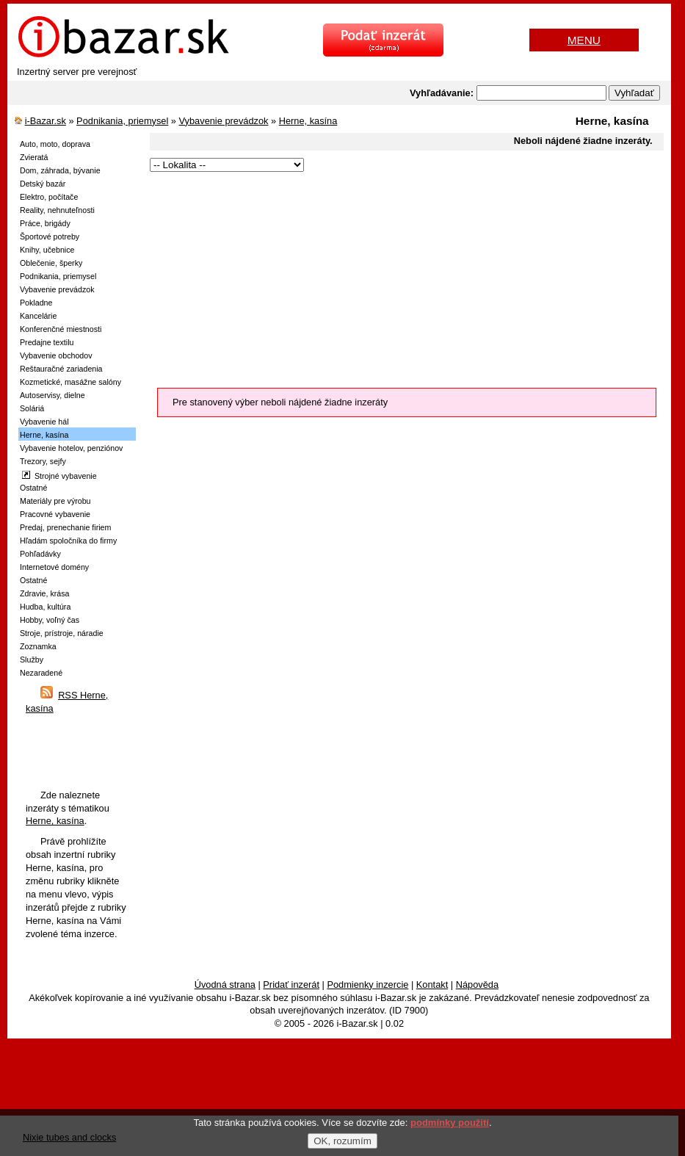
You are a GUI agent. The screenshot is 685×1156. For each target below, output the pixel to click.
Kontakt (432, 984)
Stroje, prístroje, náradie (62, 633)
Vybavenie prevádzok (224, 120)
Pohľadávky (40, 553)
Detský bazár (42, 183)
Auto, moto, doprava (55, 144)
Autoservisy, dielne (52, 395)
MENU (584, 40)
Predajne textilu (46, 342)
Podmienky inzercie (367, 984)
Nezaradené (41, 672)
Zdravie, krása (45, 593)
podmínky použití (449, 1122)
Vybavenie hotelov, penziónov (71, 448)
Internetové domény (54, 567)
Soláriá (32, 408)
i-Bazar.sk (45, 120)
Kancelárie (38, 315)
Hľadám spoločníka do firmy (68, 540)
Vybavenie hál (44, 421)
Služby (31, 659)
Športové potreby (49, 236)
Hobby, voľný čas (49, 619)
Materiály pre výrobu (55, 500)
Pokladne (36, 302)
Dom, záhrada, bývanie (60, 170)
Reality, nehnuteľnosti (57, 210)
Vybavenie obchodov (56, 355)
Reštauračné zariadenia (61, 368)
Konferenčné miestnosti (60, 329)
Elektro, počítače (49, 196)
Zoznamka (38, 646)
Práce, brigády (45, 223)
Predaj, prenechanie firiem (65, 527)
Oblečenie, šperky (51, 263)
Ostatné (33, 487)
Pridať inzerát (291, 984)
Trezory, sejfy (43, 461)
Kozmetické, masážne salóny (70, 381)
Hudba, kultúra (45, 606)
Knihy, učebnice (47, 249)
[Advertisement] (395, 277)
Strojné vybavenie (59, 475)
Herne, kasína (308, 120)
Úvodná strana (225, 984)
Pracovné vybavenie (55, 514)
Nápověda (477, 984)
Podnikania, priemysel (122, 120)
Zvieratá (34, 157)
